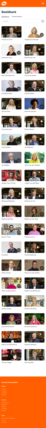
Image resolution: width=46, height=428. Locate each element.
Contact (4, 410)
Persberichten (5, 402)
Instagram (4, 393)
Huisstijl (4, 406)
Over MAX (4, 408)
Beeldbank (5, 16)
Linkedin (4, 389)
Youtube (4, 395)
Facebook (4, 391)
